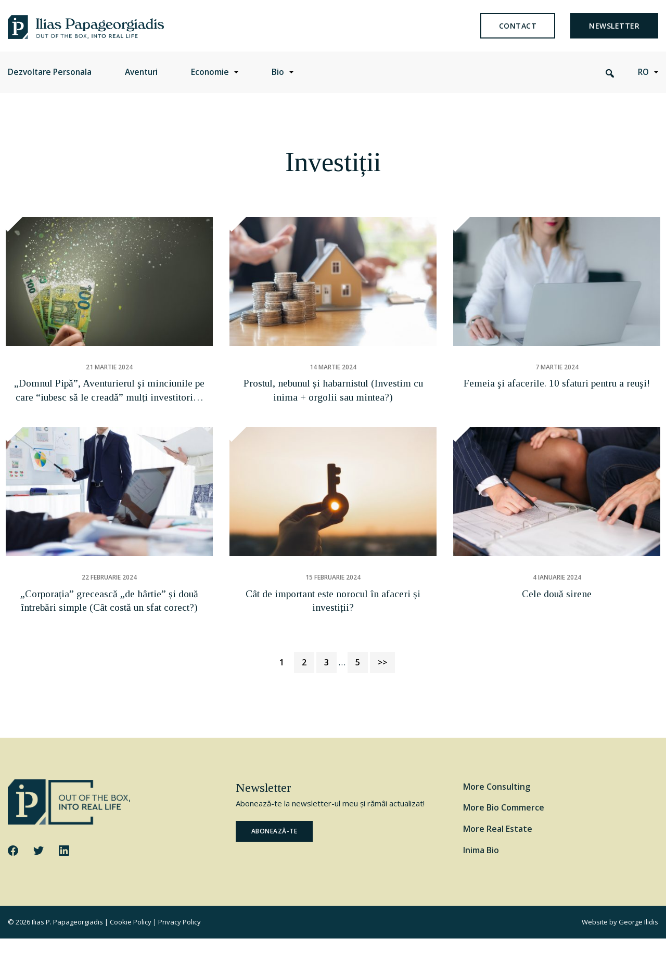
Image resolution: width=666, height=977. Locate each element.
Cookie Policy (130, 960)
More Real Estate (497, 867)
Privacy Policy (179, 960)
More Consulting (496, 824)
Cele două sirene (557, 632)
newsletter (614, 33)
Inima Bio (481, 888)
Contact (518, 33)
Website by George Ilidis (620, 960)
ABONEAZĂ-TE (274, 869)
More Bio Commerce (503, 846)
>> (382, 700)
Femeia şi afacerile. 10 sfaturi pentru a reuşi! (557, 411)
